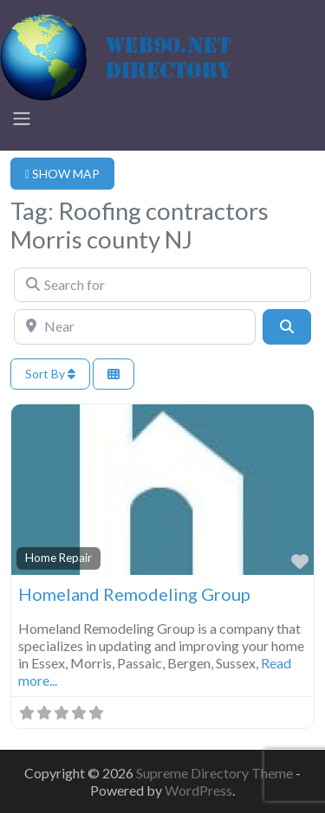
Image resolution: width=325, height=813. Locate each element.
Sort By (50, 373)
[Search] (287, 326)
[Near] (135, 326)
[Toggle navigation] (21, 118)
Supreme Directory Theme (216, 773)
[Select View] (113, 374)
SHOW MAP (62, 173)
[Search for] (162, 285)
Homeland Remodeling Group (134, 594)
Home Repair (58, 558)
